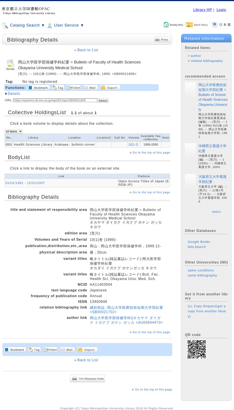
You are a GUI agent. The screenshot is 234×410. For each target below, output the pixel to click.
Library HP (202, 10)
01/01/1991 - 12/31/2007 (25, 183)
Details (14, 94)
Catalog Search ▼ (23, 25)
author (196, 56)
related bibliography (207, 61)
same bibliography (202, 275)
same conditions (201, 270)
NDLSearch (197, 247)
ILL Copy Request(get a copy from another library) (207, 311)
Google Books (199, 242)
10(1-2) (133, 144)
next (215, 211)
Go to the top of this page (151, 152)
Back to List (87, 50)
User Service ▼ (65, 25)
